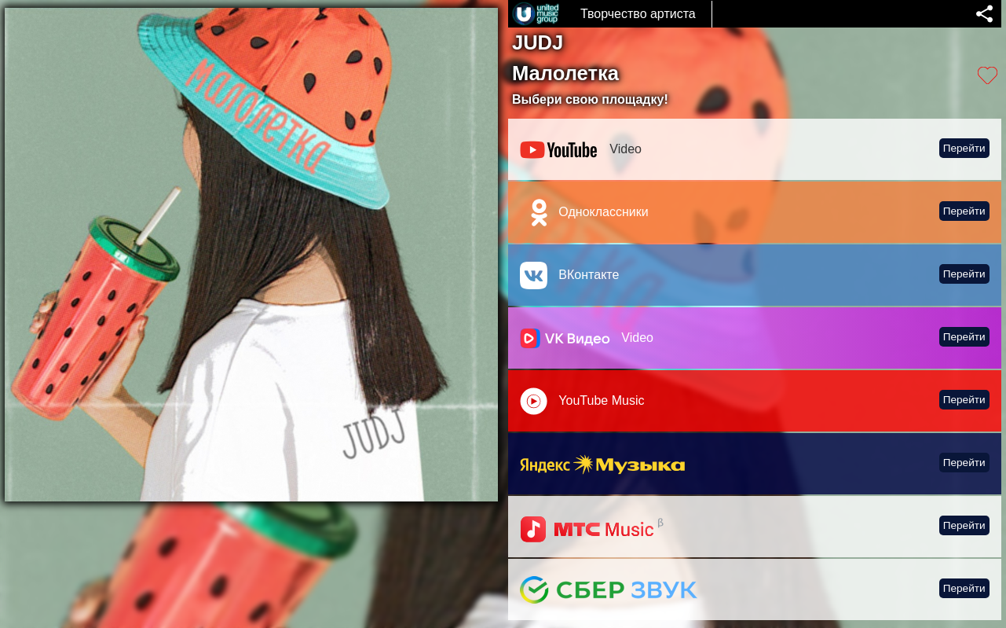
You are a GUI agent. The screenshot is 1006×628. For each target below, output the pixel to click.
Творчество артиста (638, 13)
